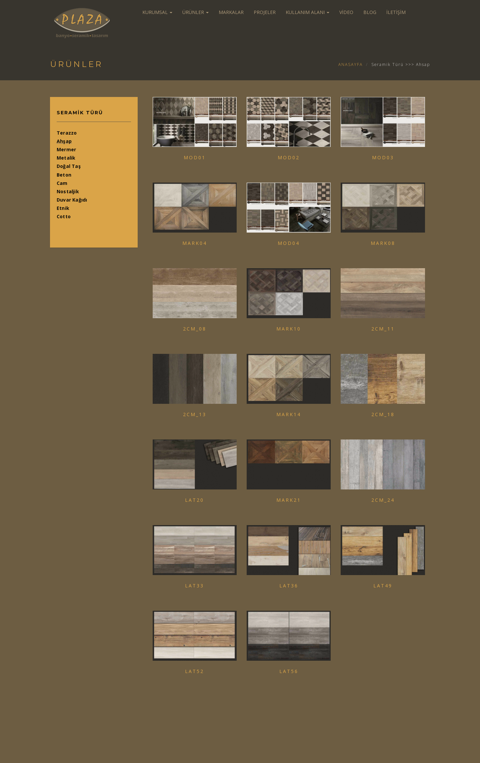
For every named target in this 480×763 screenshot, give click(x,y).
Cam (62, 183)
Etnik (63, 208)
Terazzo (67, 133)
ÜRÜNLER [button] (195, 12)
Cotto (64, 216)
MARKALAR (231, 12)
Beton (64, 175)
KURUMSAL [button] (157, 12)
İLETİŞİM (396, 12)
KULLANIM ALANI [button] (307, 12)
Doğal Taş (69, 166)
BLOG (369, 12)
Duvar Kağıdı (72, 200)
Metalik (66, 158)
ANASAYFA (350, 64)
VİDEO (346, 12)
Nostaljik (68, 191)
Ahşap (64, 141)
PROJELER (265, 12)
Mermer (66, 149)
